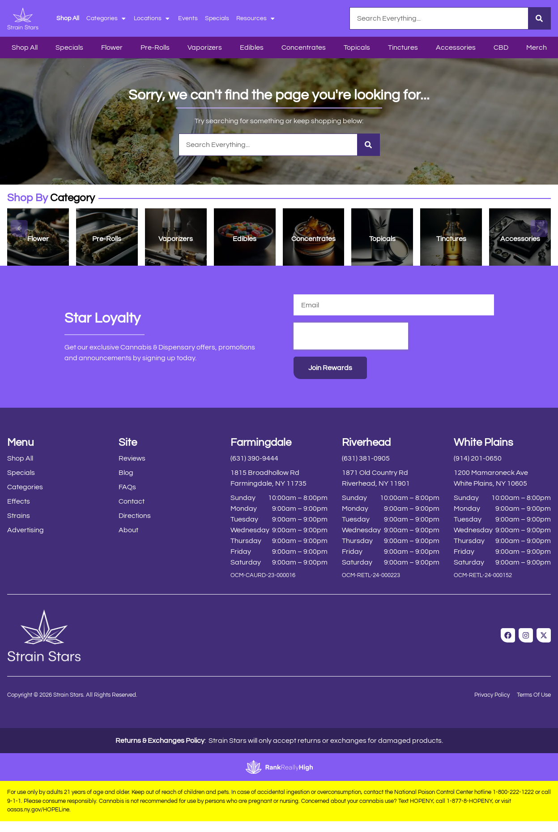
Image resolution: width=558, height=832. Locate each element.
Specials (217, 18)
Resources (256, 18)
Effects (18, 501)
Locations (152, 18)
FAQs (127, 487)
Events (188, 18)
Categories (106, 18)
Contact (132, 501)
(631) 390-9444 (254, 458)
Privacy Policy (492, 695)
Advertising (25, 530)
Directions (135, 515)
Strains (18, 515)
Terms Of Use (534, 695)
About (128, 530)
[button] (19, 228)
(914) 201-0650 (478, 458)
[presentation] (351, 336)
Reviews (132, 458)
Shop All (67, 18)
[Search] (539, 18)
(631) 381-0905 (366, 458)
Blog (126, 472)
